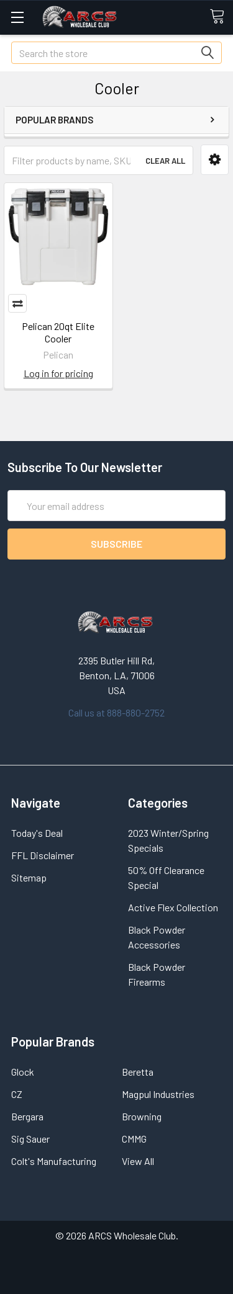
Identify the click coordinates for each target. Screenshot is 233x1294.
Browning (142, 1116)
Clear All (165, 161)
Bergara (27, 1116)
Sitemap (29, 877)
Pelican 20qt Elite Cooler (58, 332)
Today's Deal (37, 833)
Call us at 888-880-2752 (116, 712)
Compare (17, 303)
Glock (22, 1072)
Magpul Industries (158, 1094)
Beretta (137, 1072)
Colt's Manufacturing (53, 1161)
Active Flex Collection (173, 907)
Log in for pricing (58, 373)
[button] (215, 160)
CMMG (134, 1139)
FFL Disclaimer (42, 855)
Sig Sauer (30, 1139)
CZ (16, 1094)
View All (138, 1161)
